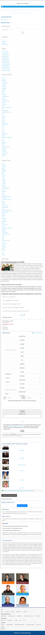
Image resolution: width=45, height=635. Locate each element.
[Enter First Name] (22, 342)
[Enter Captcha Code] (22, 416)
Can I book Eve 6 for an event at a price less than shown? (15, 311)
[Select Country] (22, 374)
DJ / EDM (16, 620)
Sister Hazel (22, 470)
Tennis (3, 248)
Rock (3, 237)
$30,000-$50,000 (5, 57)
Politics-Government (6, 234)
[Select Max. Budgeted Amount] (33, 398)
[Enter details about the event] (22, 404)
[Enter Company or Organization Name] (22, 338)
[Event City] (22, 386)
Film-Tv (3, 113)
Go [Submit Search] (22, 32)
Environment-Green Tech (7, 199)
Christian (3, 94)
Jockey (3, 213)
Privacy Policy (11, 426)
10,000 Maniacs (21, 450)
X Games (3, 254)
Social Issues (4, 243)
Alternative (4, 80)
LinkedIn (3, 629)
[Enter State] (22, 366)
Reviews (12, 611)
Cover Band (4, 104)
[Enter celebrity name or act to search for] (22, 30)
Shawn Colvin (21, 487)
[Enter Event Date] (22, 390)
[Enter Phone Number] (22, 350)
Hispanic (3, 121)
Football (3, 116)
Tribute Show (4, 151)
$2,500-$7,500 (5, 51)
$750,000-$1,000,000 (6, 70)
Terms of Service (19, 426)
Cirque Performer (5, 96)
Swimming (4, 148)
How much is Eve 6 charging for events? (11, 304)
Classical (3, 180)
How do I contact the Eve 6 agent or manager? (13, 307)
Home (2, 611)
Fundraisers (19, 616)
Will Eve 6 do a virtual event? (8, 297)
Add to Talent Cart (37, 332)
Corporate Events (11, 616)
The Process (38, 616)
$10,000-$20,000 (5, 54)
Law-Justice (4, 218)
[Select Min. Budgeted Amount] (14, 398)
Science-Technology (6, 146)
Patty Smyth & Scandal (22, 464)
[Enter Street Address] (22, 358)
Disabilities (4, 191)
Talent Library (3, 616)
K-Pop (3, 129)
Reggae (3, 143)
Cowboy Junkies (21, 458)
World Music (4, 154)
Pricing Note (4, 325)
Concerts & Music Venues (28, 616)
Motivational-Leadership (6, 137)
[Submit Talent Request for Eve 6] (22, 431)
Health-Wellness (5, 207)
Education (4, 194)
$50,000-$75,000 (5, 59)
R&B (3, 140)
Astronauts (4, 166)
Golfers (3, 118)
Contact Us (25, 611)
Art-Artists (4, 85)
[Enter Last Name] (22, 346)
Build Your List (4, 19)
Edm (3, 193)
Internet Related (5, 124)
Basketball (4, 88)
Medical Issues (5, 224)
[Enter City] (22, 362)
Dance (3, 105)
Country (3, 102)
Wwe (3, 156)
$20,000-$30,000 (5, 56)
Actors (3, 39)
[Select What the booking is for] (22, 378)
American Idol (9, 620)
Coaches (3, 182)
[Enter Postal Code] (22, 370)
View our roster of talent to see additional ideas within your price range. (18, 490)
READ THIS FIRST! (22, 505)
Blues (3, 91)
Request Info (18, 611)
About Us (7, 611)
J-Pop (3, 126)
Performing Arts (5, 232)
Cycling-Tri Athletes (5, 188)
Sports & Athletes (5, 44)
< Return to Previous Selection (9, 495)
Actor (3, 77)
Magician (3, 132)
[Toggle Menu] (22, 7)
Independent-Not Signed (6, 210)
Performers (4, 41)
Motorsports (4, 229)
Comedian (4, 99)
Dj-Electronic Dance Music (7, 107)
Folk (2, 115)
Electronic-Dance (5, 110)
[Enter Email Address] (22, 354)
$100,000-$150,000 (6, 62)
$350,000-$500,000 (6, 67)
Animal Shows (4, 83)
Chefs (3, 177)
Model (3, 135)
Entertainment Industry (6, 196)
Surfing (3, 245)
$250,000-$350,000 (6, 65)
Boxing (3, 174)
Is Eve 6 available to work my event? (10, 300)
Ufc (2, 251)
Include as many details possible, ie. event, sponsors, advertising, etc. (22, 400)
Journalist (4, 215)
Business (2, 624)
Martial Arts (4, 221)
